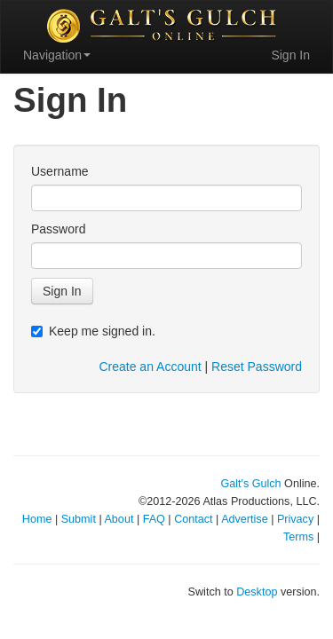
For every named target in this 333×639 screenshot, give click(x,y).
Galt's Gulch (250, 483)
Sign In (290, 55)
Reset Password (256, 366)
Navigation (57, 55)
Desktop (256, 592)
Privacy (295, 519)
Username (60, 171)
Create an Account (150, 366)
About (118, 519)
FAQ (154, 519)
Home (37, 519)
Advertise (244, 519)
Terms (298, 537)
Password (58, 229)
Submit (78, 519)
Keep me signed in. (93, 331)
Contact (193, 519)
